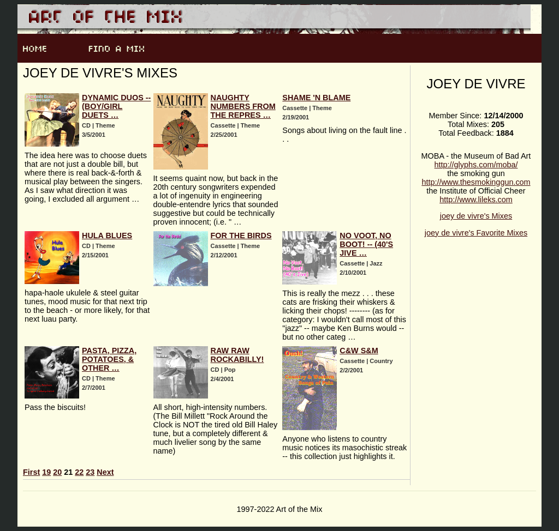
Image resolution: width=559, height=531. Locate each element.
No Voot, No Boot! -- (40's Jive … (366, 244)
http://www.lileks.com (476, 199)
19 (46, 472)
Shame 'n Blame (316, 97)
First (31, 472)
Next (105, 472)
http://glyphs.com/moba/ (476, 164)
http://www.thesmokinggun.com (475, 182)
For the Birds (241, 235)
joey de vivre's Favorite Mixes (476, 232)
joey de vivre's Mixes (476, 216)
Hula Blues (107, 235)
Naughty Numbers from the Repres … (243, 106)
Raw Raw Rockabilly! (237, 355)
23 (90, 472)
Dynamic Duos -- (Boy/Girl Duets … (116, 106)
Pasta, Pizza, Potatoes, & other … (109, 359)
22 (79, 472)
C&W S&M (359, 350)
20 (57, 472)
